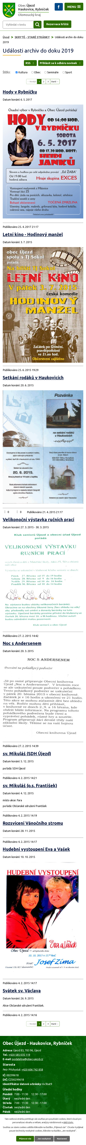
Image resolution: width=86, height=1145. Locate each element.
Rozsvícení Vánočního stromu (33, 825)
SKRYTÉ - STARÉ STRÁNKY (32, 37)
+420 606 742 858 (32, 1072)
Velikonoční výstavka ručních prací (38, 522)
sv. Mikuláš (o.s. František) (30, 788)
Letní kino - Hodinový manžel (33, 237)
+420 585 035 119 (19, 1057)
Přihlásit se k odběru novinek (61, 64)
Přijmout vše (24, 1138)
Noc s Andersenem (22, 646)
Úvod (6, 37)
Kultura (22, 75)
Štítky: (6, 74)
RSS (30, 64)
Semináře (53, 75)
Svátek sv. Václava (22, 993)
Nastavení (63, 1138)
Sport (68, 75)
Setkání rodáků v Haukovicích (33, 380)
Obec (37, 75)
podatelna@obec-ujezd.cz (27, 1061)
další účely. (68, 1121)
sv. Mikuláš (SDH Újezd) (27, 756)
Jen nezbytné (44, 1138)
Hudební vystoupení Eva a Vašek (36, 852)
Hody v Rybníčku (20, 94)
